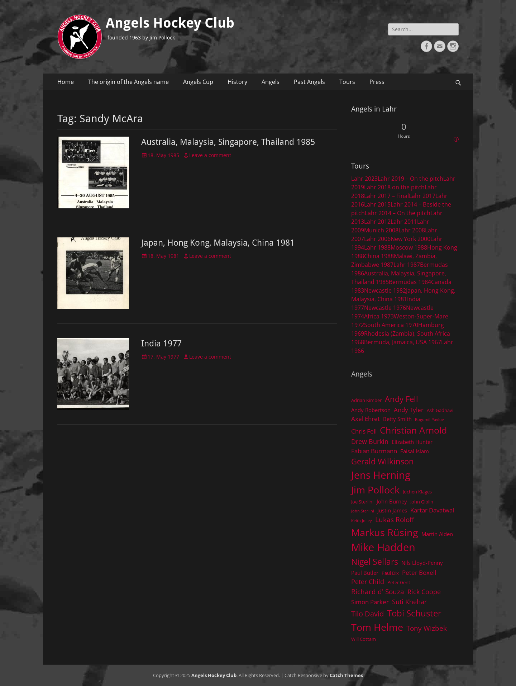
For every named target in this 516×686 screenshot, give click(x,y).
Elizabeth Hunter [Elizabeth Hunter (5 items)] (412, 441)
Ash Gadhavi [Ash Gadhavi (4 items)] (440, 410)
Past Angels (309, 82)
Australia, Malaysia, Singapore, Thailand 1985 (228, 142)
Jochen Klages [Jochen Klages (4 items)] (417, 491)
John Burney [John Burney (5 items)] (392, 501)
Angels (271, 82)
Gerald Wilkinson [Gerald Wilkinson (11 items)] (382, 461)
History (237, 82)
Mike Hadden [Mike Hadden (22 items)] (383, 547)
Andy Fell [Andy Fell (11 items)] (401, 398)
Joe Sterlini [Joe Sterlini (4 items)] (362, 501)
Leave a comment (210, 155)
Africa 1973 (379, 316)
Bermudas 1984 (410, 282)
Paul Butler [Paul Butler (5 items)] (364, 572)
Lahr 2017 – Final (386, 196)
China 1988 (379, 256)
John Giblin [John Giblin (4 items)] (421, 501)
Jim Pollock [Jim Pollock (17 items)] (375, 489)
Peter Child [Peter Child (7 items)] (367, 581)
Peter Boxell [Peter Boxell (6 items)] (419, 572)
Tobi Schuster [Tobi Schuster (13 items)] (414, 613)
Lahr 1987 (406, 265)
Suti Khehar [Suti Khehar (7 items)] (409, 601)
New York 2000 (410, 239)
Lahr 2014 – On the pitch (397, 213)
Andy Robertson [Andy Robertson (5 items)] (371, 409)
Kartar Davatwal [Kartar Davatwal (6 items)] (432, 510)
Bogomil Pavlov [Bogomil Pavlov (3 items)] (429, 419)
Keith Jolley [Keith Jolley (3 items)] (361, 520)
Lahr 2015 (377, 204)
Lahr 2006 (377, 239)
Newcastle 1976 (385, 308)
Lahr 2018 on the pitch (394, 187)
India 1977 (161, 344)
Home (65, 82)
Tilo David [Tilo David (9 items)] (367, 614)
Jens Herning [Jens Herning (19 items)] (380, 475)
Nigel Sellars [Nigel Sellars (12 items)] (374, 561)
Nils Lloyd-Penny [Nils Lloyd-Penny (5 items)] (422, 562)
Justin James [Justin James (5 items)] (392, 510)
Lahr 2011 (404, 222)
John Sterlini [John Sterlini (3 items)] (362, 511)
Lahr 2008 (411, 230)
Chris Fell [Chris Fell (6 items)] (364, 431)
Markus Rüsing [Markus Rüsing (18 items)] (384, 532)
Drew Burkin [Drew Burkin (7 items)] (369, 441)
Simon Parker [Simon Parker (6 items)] (370, 602)
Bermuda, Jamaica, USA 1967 (402, 342)
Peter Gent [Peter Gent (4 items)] (398, 582)
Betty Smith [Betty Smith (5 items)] (397, 418)
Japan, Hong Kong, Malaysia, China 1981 (218, 243)
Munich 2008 (381, 230)
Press (376, 82)
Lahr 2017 (422, 196)
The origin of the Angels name (128, 82)
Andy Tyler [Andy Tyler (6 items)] (409, 410)
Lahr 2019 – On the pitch (410, 179)
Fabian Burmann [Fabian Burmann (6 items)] (374, 451)
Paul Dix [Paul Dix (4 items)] (390, 573)
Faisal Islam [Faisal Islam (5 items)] (414, 451)
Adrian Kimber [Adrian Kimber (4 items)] (366, 400)
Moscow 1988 (409, 247)
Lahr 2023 (364, 179)
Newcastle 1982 (385, 290)
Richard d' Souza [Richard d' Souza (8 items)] (377, 591)
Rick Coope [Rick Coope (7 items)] (424, 591)
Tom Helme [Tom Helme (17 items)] (377, 627)
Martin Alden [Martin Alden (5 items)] (437, 534)
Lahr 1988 (377, 247)
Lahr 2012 (377, 222)
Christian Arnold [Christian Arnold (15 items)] (413, 430)
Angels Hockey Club (170, 23)
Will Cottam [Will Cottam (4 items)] (363, 639)
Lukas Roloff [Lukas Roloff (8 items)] (394, 519)
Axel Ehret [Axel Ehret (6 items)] (365, 419)
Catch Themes (346, 675)
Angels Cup (198, 82)
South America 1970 (391, 325)
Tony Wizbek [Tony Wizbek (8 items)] (426, 628)
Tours (347, 82)
